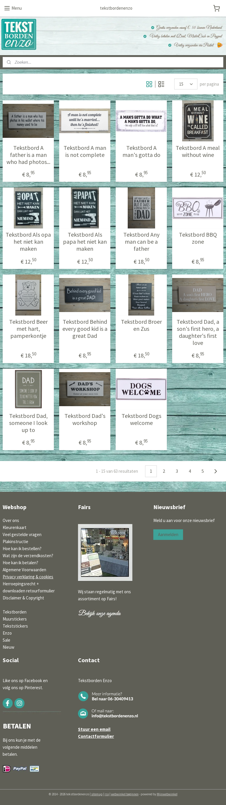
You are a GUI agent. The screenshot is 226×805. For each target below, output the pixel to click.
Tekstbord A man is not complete (85, 151)
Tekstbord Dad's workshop (84, 419)
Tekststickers (15, 626)
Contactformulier (96, 736)
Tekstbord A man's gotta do (141, 151)
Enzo (7, 633)
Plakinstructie (15, 541)
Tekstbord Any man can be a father (141, 241)
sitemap (97, 794)
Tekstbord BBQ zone (198, 238)
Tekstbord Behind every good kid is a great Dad (84, 328)
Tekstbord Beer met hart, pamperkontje (28, 328)
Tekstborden (14, 612)
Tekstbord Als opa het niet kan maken (28, 241)
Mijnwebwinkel (167, 794)
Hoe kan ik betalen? (20, 562)
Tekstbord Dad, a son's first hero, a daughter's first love (198, 332)
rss (107, 794)
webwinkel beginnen (125, 794)
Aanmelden (168, 534)
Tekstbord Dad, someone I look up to (28, 422)
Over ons (11, 520)
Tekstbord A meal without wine (198, 151)
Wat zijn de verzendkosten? (28, 555)
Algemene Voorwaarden (24, 569)
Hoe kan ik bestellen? (22, 548)
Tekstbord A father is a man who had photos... (28, 154)
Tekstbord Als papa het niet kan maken (85, 241)
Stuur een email (94, 729)
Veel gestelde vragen (22, 534)
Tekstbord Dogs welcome (141, 419)
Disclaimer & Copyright (23, 598)
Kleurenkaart (14, 527)
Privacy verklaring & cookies (28, 576)
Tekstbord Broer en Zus (141, 325)
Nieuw (8, 647)
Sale (6, 640)
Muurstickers (15, 619)
